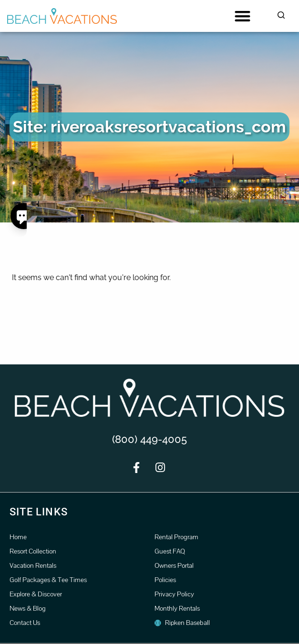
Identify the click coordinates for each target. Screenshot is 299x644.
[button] (242, 16)
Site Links (39, 512)
